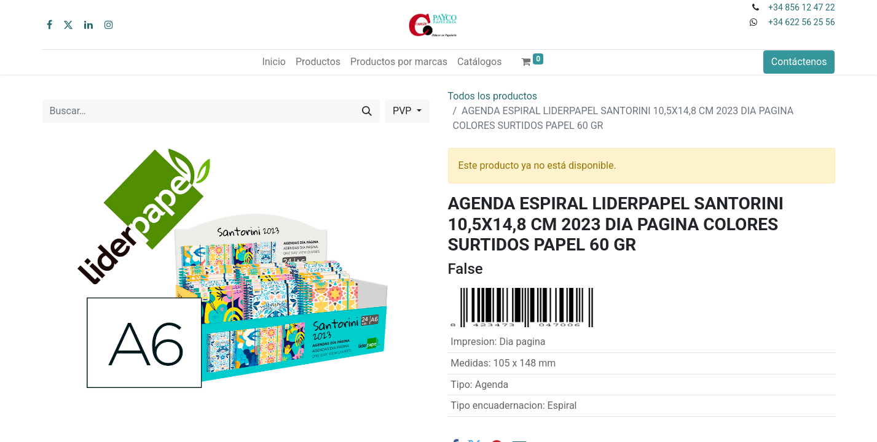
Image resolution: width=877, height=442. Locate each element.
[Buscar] (367, 111)
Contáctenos (799, 62)
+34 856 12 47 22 (801, 7)
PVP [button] (403, 111)
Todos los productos (493, 96)
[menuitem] (273, 62)
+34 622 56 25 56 (801, 22)
